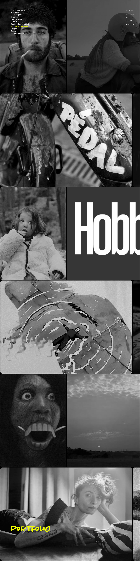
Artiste (130, 17)
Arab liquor (15, 17)
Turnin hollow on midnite (20, 24)
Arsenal (130, 14)
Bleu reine (15, 12)
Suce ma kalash (17, 33)
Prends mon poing (18, 10)
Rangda (14, 29)
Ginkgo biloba (16, 19)
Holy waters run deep (19, 26)
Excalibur (14, 22)
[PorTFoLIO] (44, 529)
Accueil (130, 10)
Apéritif (130, 24)
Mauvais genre (16, 15)
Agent (129, 21)
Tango (13, 31)
